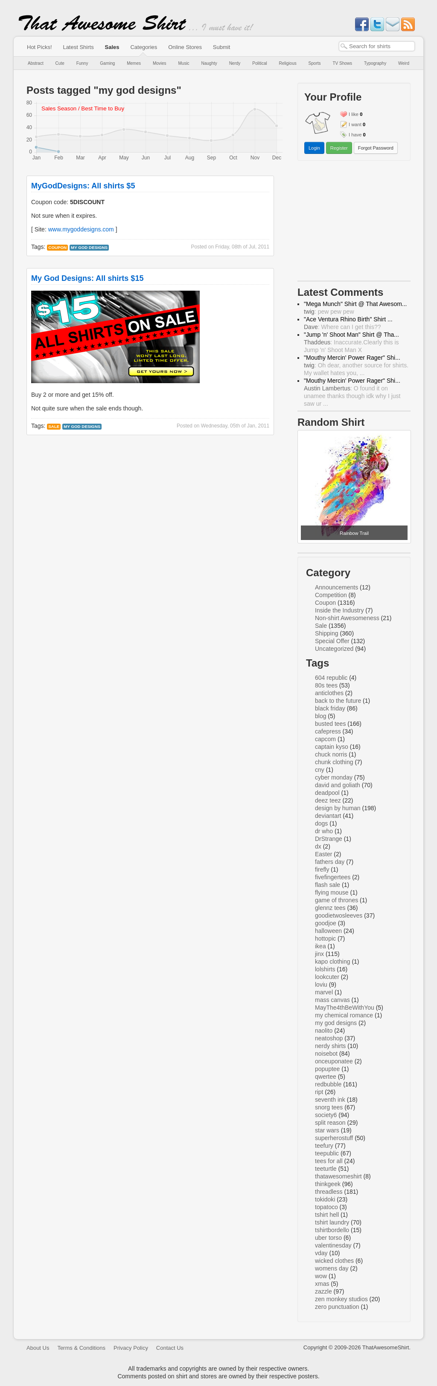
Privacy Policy (131, 1348)
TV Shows (342, 63)
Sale (53, 426)
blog (320, 716)
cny (319, 769)
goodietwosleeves (338, 915)
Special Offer (332, 641)
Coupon (57, 247)
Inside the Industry (339, 610)
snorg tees (329, 1107)
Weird (403, 63)
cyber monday (334, 777)
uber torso (328, 1237)
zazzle (323, 1291)
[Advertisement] (354, 222)
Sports (315, 63)
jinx (319, 953)
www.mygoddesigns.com (81, 229)
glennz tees (330, 907)
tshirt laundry (332, 1222)
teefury (324, 1145)
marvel (324, 992)
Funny (82, 63)
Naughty (209, 63)
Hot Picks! (39, 47)
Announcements (336, 587)
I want (355, 124)
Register (339, 147)
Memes (134, 63)
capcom (325, 739)
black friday (330, 708)
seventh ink (330, 1099)
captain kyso (331, 746)
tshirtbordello (332, 1230)
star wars (327, 1130)
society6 (326, 1115)
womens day (332, 1268)
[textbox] (377, 46)
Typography (375, 63)
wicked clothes (334, 1260)
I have (355, 134)
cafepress (328, 731)
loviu (321, 984)
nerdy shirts (330, 1045)
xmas (322, 1283)
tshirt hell (327, 1214)
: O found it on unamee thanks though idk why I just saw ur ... (352, 396)
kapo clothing (332, 961)
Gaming (107, 63)
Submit (221, 47)
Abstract (36, 63)
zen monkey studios (341, 1299)
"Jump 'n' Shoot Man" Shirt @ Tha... (351, 334)
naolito (323, 1030)
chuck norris (331, 754)
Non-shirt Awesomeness (347, 618)
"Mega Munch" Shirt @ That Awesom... (355, 303)
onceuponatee (334, 1061)
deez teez (328, 800)
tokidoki (325, 1199)
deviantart (328, 815)
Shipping (326, 633)
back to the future (338, 700)
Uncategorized (334, 648)
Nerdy (235, 63)
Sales (112, 47)
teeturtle (326, 1168)
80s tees (326, 685)
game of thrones (336, 900)
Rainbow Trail (354, 533)
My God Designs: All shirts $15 (87, 278)
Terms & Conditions (81, 1348)
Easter (323, 854)
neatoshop (329, 1038)
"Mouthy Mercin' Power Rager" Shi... (352, 357)
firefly (322, 869)
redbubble (328, 1084)
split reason (330, 1122)
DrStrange (328, 838)
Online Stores (185, 47)
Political (259, 63)
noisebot (326, 1053)
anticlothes (329, 693)
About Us (37, 1348)
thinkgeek (328, 1184)
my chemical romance (344, 1015)
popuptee (327, 1068)
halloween (328, 930)
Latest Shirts (78, 47)
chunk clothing (334, 762)
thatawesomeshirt (338, 1176)
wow (321, 1276)
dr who (324, 831)
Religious (288, 63)
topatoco (326, 1207)
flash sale (327, 884)
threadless (329, 1191)
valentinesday (333, 1245)
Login (314, 147)
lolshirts (325, 969)
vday (321, 1253)
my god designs (89, 247)
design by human (338, 808)
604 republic (331, 677)
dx (318, 846)
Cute (59, 63)
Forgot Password (375, 147)
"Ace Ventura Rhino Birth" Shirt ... (348, 319)
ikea (320, 946)
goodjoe (325, 923)
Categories (143, 47)
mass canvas (332, 999)
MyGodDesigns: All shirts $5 (83, 186)
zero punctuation (337, 1306)
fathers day (329, 861)
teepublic (327, 1153)
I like (353, 114)
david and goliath (337, 785)
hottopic (325, 938)
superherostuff (334, 1138)
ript (319, 1092)
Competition (331, 595)
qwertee (325, 1076)
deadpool (327, 792)
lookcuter (327, 976)
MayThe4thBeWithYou (344, 1007)
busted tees (330, 723)
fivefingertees (332, 877)
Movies (159, 63)
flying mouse (332, 892)
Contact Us (170, 1348)
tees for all (329, 1161)
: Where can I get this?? (342, 326)
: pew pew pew (329, 311)
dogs (321, 823)
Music (183, 63)
